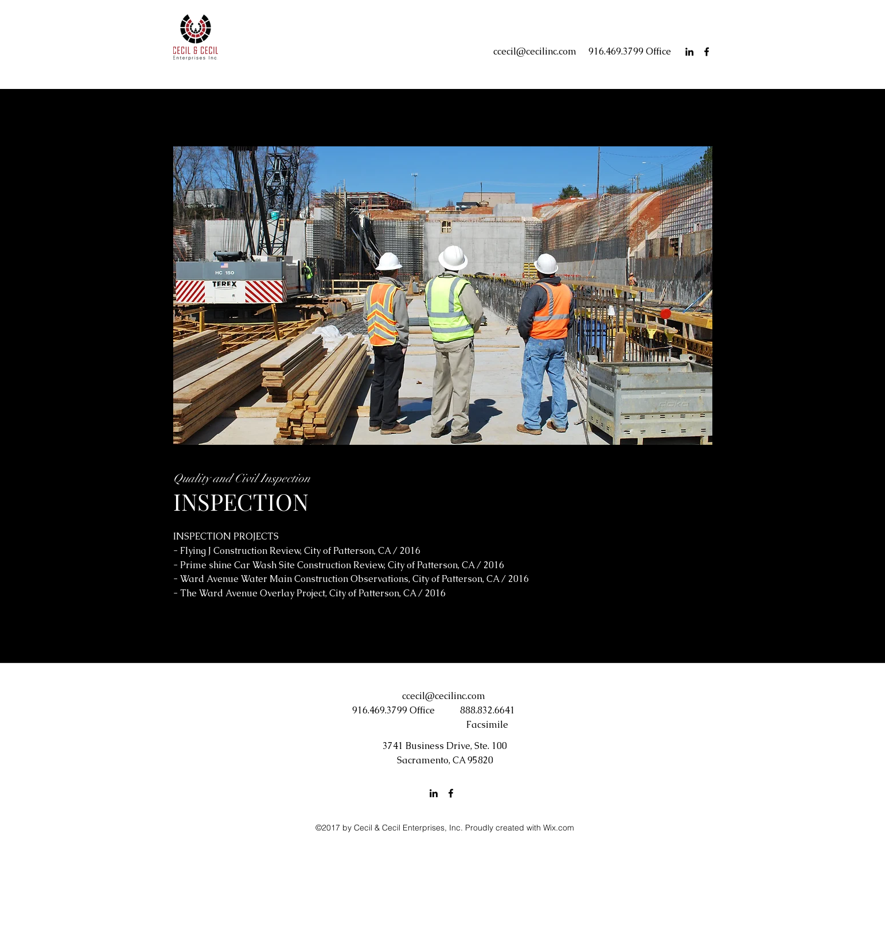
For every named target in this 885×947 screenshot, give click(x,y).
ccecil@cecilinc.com (534, 51)
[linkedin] (689, 51)
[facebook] (706, 51)
